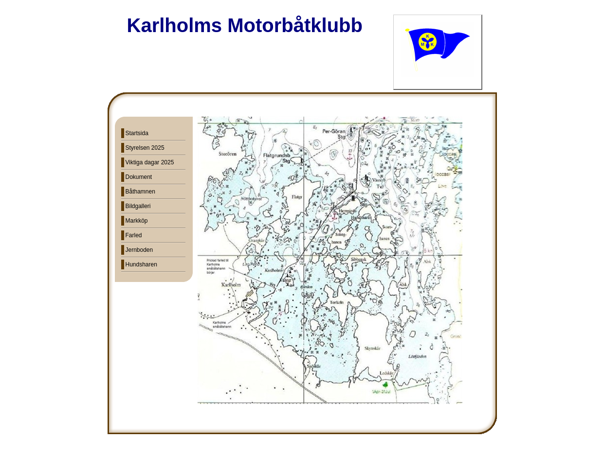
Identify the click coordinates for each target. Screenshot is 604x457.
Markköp (137, 220)
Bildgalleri (138, 206)
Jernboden (139, 249)
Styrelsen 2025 (145, 147)
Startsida (137, 133)
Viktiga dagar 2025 (150, 162)
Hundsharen (141, 264)
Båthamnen (140, 191)
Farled (134, 235)
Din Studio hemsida (301, 451)
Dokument (139, 177)
